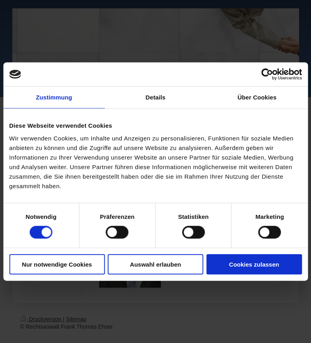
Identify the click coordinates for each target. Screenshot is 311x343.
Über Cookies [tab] (257, 97)
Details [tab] (156, 97)
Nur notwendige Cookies (57, 264)
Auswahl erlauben (155, 264)
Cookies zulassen (254, 264)
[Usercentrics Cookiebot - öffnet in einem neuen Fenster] (267, 74)
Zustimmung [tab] (54, 97)
